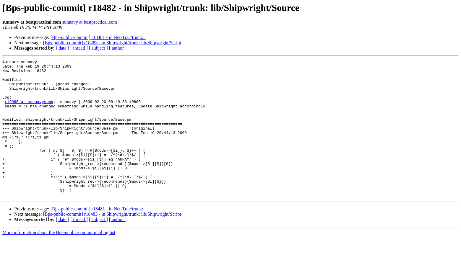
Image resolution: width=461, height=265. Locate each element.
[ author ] (118, 47)
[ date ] (62, 47)
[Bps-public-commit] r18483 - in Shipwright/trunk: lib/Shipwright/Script (112, 42)
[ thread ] (79, 47)
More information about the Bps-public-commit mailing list (58, 259)
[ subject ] (98, 47)
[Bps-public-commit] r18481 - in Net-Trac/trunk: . (98, 37)
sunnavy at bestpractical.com (89, 21)
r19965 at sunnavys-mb (29, 110)
